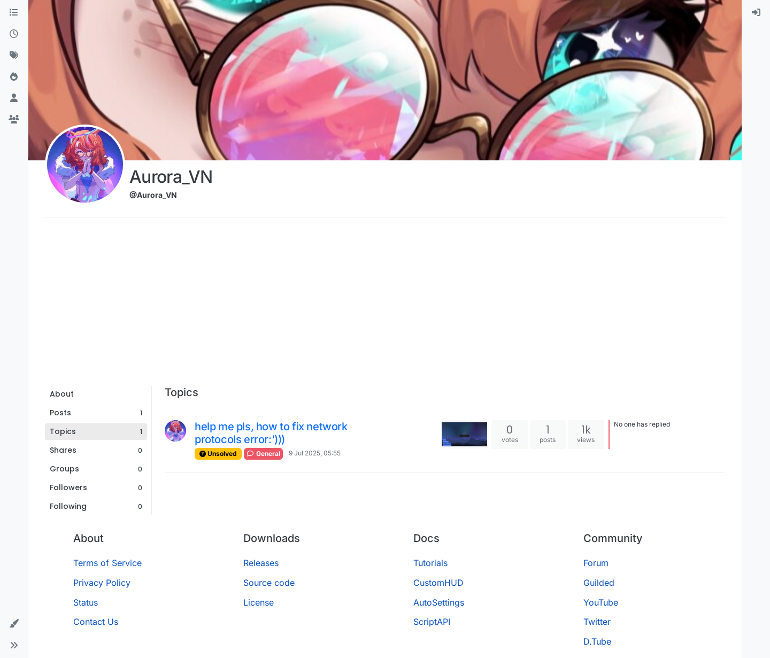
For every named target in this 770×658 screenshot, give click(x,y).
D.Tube (597, 641)
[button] (14, 623)
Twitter (597, 621)
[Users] (14, 98)
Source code (269, 582)
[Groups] (14, 119)
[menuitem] (756, 12)
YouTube (600, 602)
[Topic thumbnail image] (464, 434)
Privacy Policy (101, 582)
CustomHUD (438, 582)
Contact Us (95, 621)
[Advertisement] (385, 306)
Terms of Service (107, 563)
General (263, 454)
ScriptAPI (431, 621)
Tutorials (430, 563)
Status (85, 602)
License (258, 602)
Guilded (598, 582)
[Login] (756, 12)
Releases (261, 563)
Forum (596, 563)
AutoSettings (438, 602)
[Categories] (14, 12)
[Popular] (14, 77)
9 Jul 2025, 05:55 (315, 453)
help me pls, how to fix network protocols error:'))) (271, 433)
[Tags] (14, 55)
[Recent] (14, 34)
